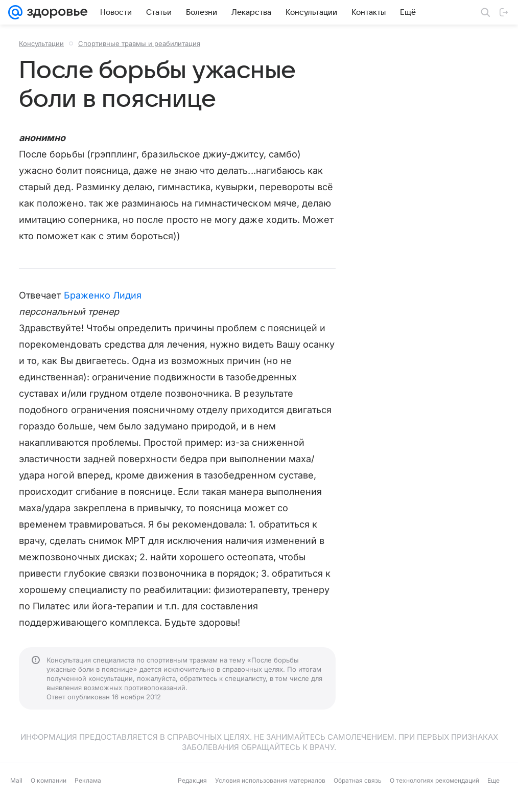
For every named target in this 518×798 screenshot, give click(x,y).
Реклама (88, 780)
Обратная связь (358, 780)
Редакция (192, 780)
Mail (16, 780)
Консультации (41, 43)
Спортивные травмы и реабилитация (139, 43)
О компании (48, 780)
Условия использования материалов (270, 780)
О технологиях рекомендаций (434, 780)
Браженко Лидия (103, 295)
